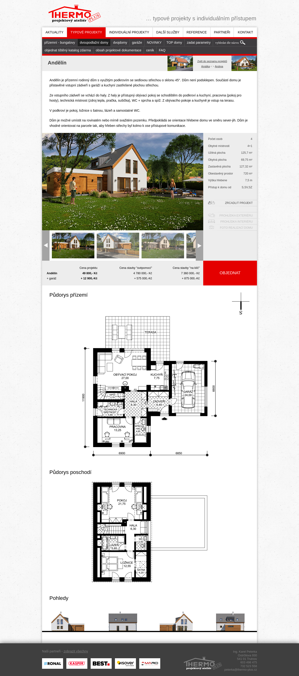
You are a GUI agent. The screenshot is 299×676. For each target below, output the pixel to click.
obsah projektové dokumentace (118, 50)
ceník (150, 50)
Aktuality (55, 32)
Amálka (205, 66)
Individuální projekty (129, 32)
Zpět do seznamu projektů (212, 61)
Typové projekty (86, 32)
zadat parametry (199, 42)
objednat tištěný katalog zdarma (68, 50)
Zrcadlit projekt (230, 203)
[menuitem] (54, 32)
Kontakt (245, 32)
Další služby (167, 32)
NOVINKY (154, 42)
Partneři (222, 32)
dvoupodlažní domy (94, 42)
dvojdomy (120, 42)
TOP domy (174, 42)
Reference (197, 32)
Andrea (219, 66)
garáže (137, 42)
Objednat (230, 273)
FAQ (162, 50)
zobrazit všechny (76, 651)
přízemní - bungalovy (59, 42)
